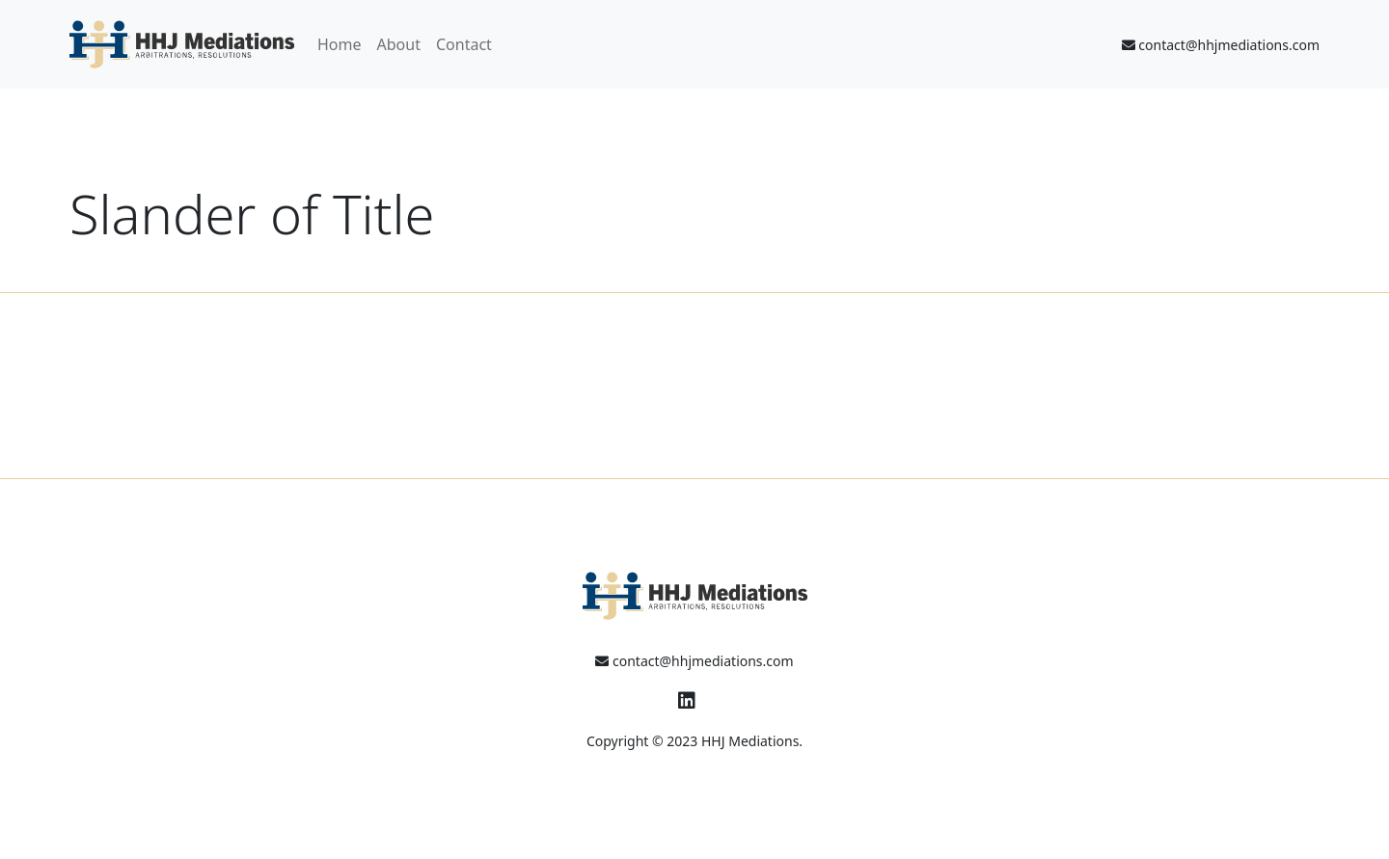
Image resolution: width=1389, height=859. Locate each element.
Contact (464, 44)
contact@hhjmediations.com (1221, 45)
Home (339, 44)
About (399, 44)
